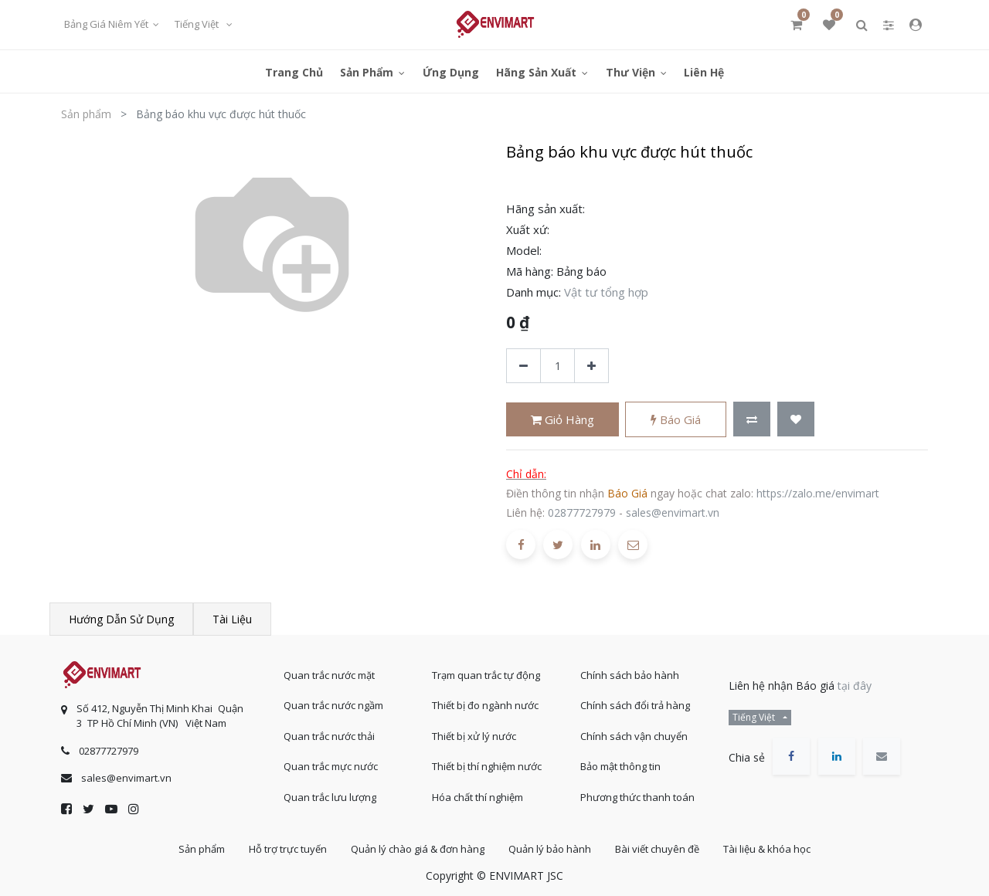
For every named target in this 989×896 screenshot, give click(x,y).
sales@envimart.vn (672, 512)
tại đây (855, 685)
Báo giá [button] (676, 419)
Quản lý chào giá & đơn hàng (417, 849)
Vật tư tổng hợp (606, 292)
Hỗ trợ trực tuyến (288, 849)
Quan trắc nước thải (329, 736)
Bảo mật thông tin (620, 766)
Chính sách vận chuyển (634, 736)
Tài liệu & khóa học (767, 849)
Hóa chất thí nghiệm (477, 797)
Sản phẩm (86, 114)
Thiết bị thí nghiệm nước (487, 766)
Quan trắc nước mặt (329, 675)
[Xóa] (523, 365)
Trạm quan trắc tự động (486, 675)
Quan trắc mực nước (331, 766)
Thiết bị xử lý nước (474, 736)
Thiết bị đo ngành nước (485, 705)
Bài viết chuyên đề (657, 849)
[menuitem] (294, 71)
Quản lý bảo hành (549, 849)
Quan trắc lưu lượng (330, 797)
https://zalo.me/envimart (817, 493)
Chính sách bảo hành (629, 675)
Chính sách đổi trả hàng (635, 705)
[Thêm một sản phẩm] (591, 365)
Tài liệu (232, 619)
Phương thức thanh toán (637, 797)
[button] (751, 419)
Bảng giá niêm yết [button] (107, 24)
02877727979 (582, 512)
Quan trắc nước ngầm (333, 705)
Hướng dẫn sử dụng (121, 619)
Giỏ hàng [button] (562, 419)
